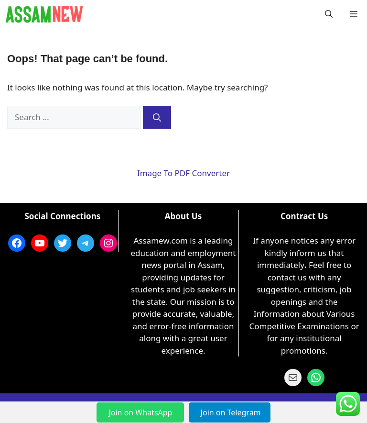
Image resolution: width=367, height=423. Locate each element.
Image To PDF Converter (183, 172)
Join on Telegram (231, 412)
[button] (328, 14)
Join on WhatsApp (141, 412)
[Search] (157, 117)
